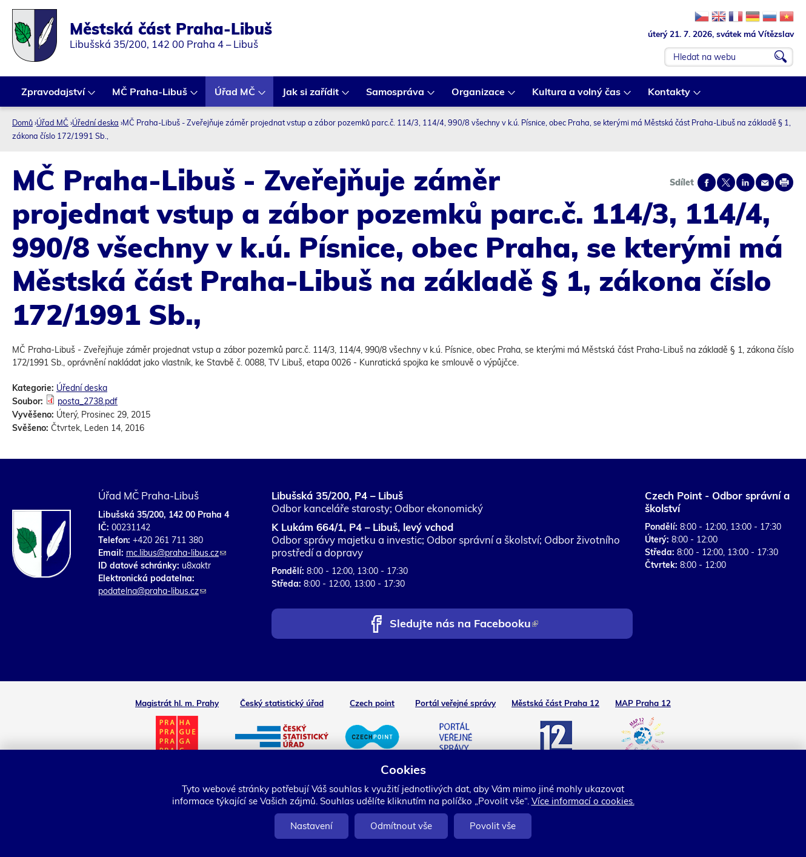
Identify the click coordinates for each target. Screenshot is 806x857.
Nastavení (311, 826)
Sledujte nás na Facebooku (464, 624)
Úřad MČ (235, 96)
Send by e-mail (765, 182)
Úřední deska (95, 122)
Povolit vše (493, 826)
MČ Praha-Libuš (150, 96)
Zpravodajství (53, 96)
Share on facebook (707, 182)
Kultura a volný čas (577, 96)
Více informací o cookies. (582, 801)
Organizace (478, 96)
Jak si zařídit (311, 96)
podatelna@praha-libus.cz (152, 590)
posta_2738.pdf (88, 401)
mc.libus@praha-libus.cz (176, 552)
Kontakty (670, 96)
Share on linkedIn (745, 182)
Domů (22, 122)
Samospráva (396, 96)
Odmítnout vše (401, 826)
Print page (784, 182)
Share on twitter (726, 182)
